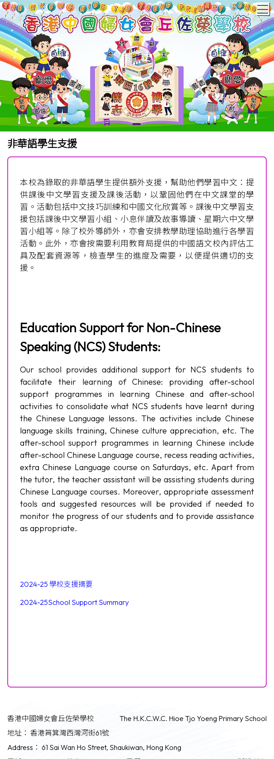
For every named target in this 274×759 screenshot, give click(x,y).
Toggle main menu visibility (263, 7)
